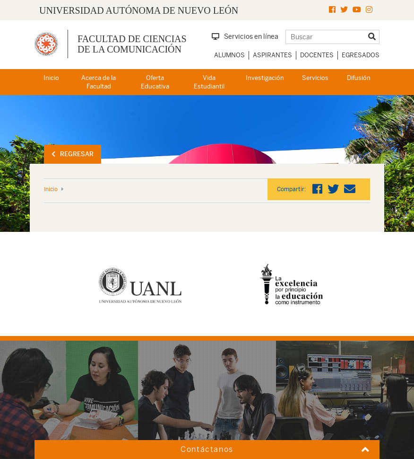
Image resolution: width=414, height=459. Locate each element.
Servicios (315, 77)
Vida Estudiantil (209, 82)
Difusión (359, 77)
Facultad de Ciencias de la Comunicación (132, 44)
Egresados (361, 55)
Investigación (265, 77)
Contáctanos (207, 449)
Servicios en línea (245, 36)
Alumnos (229, 55)
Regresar (73, 154)
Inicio (51, 77)
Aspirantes (272, 55)
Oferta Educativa (155, 82)
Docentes (317, 55)
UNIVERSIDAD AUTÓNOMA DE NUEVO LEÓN (138, 10)
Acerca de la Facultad (98, 82)
